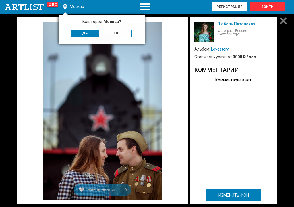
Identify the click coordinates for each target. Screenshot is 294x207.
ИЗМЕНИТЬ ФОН (233, 195)
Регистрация (229, 7)
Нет (118, 33)
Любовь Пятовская (236, 24)
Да (85, 33)
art (31, 7)
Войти (267, 7)
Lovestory (220, 49)
